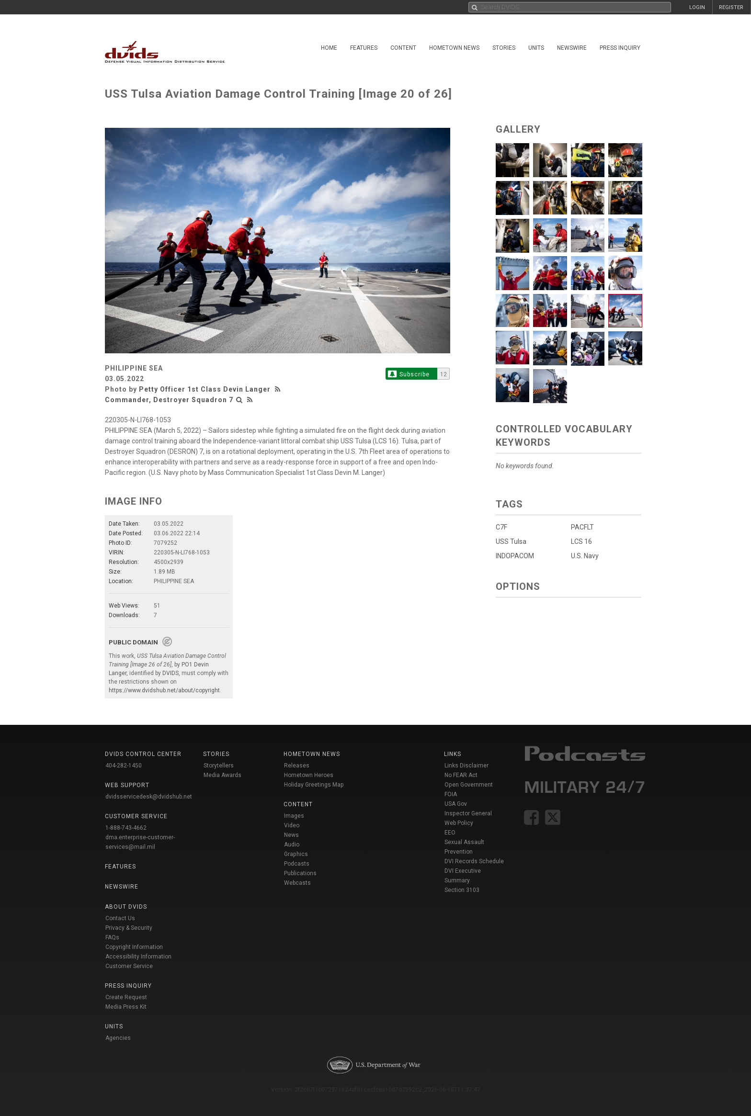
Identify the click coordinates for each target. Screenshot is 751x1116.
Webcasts (297, 882)
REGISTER (731, 7)
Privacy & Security (128, 927)
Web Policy (458, 823)
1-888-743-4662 (126, 827)
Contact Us (120, 918)
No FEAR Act (461, 775)
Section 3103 (461, 890)
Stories (503, 48)
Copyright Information (134, 947)
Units (536, 48)
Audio (291, 844)
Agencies (118, 1038)
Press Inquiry (620, 48)
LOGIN (697, 7)
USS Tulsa (511, 541)
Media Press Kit (126, 1006)
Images (294, 815)
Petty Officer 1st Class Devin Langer (205, 389)
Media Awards (222, 775)
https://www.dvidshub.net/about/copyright (164, 690)
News (291, 835)
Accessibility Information (138, 956)
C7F (501, 527)
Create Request (126, 997)
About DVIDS (126, 906)
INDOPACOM (515, 556)
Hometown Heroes (308, 775)
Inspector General (468, 813)
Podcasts (296, 863)
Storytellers (219, 765)
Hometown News (454, 48)
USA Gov (455, 803)
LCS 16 (581, 541)
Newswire (572, 48)
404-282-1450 (123, 765)
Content (403, 48)
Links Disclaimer (466, 765)
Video (291, 825)
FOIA (450, 794)
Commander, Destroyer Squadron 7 (169, 400)
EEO (449, 832)
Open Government (468, 784)
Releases (296, 765)
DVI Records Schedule (474, 861)
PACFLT (582, 527)
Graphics (296, 854)
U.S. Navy (585, 556)
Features (363, 48)
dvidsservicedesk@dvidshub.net (148, 796)
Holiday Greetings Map (314, 784)
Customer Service (129, 966)
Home (329, 48)
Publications (300, 873)
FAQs (112, 937)
